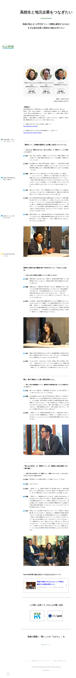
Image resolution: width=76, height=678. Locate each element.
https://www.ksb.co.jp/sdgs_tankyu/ (32, 134)
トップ (27, 663)
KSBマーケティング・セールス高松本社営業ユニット (31, 86)
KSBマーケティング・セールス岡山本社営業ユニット (46, 86)
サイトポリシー (46, 673)
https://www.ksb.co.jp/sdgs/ (30, 128)
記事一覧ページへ (46, 647)
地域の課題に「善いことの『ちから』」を (41, 663)
